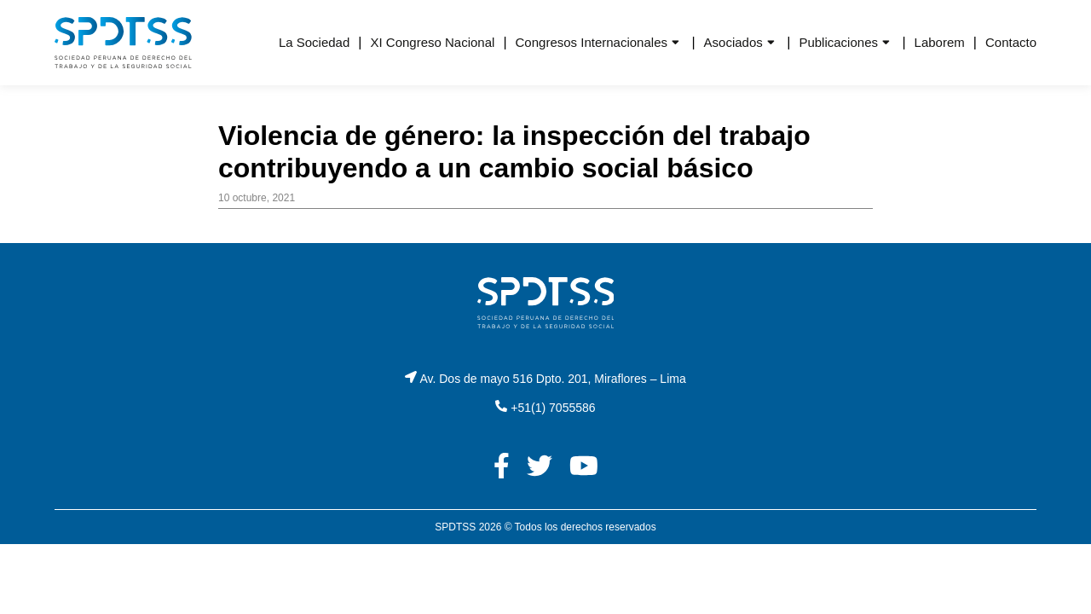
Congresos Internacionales (591, 42)
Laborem (940, 42)
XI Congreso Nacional (432, 42)
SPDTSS (455, 527)
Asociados (733, 42)
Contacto (1010, 42)
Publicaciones (838, 42)
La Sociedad (314, 42)
